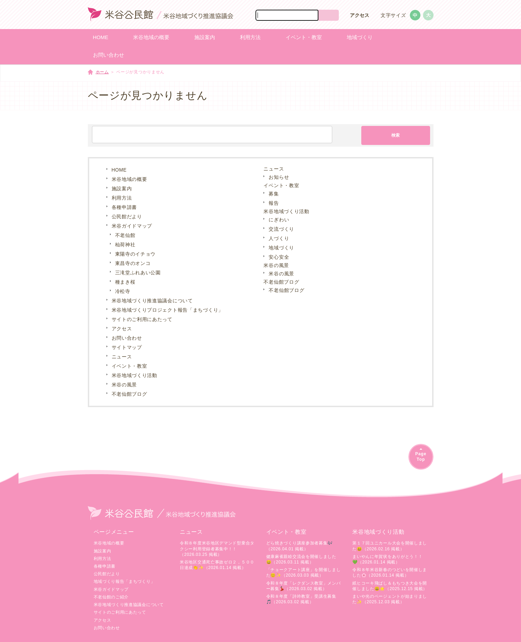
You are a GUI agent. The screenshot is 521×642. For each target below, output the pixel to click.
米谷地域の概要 (129, 179)
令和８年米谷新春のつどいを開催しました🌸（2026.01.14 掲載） (389, 572)
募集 (274, 193)
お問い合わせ (127, 338)
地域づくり (281, 247)
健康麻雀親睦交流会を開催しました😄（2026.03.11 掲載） (301, 559)
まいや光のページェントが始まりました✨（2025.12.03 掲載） (389, 599)
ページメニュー (114, 532)
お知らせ (279, 177)
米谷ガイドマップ (132, 226)
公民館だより (127, 216)
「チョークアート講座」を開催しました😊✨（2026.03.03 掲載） (303, 572)
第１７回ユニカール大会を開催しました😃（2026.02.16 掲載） (389, 546)
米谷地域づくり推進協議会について (152, 300)
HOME (119, 170)
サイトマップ (127, 347)
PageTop (420, 456)
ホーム (102, 72)
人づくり (279, 238)
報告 (274, 203)
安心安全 (279, 257)
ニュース (122, 356)
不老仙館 (125, 235)
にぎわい (279, 219)
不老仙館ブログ (129, 394)
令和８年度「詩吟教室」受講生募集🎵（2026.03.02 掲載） (301, 599)
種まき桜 (125, 282)
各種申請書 (124, 207)
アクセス (359, 15)
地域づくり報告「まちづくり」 (124, 581)
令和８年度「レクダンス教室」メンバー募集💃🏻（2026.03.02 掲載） (303, 586)
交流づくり (281, 229)
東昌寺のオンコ (133, 263)
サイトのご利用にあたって (142, 319)
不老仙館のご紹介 (111, 597)
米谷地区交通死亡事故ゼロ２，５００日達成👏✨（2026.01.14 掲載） (217, 565)
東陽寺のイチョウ (135, 254)
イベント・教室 (129, 366)
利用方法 (122, 198)
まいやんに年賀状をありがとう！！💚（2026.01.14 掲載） (387, 559)
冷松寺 (122, 291)
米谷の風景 (124, 384)
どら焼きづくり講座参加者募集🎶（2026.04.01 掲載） (299, 546)
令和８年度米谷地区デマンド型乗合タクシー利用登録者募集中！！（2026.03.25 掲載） (217, 549)
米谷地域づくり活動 (134, 375)
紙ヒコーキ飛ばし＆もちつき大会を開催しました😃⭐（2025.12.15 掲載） (389, 586)
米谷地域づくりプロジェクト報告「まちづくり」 (167, 310)
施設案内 (122, 188)
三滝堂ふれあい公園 (138, 272)
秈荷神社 (125, 244)
